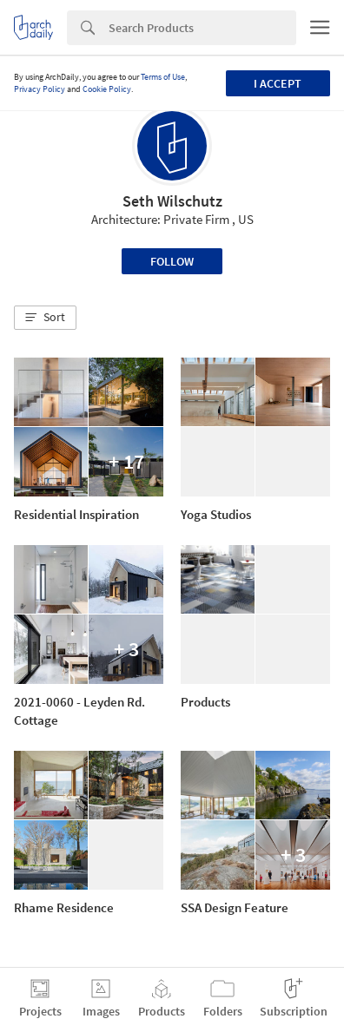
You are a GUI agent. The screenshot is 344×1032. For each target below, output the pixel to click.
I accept (277, 83)
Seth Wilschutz (172, 201)
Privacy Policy (39, 89)
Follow (172, 261)
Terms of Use (163, 76)
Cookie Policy (107, 89)
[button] (45, 318)
